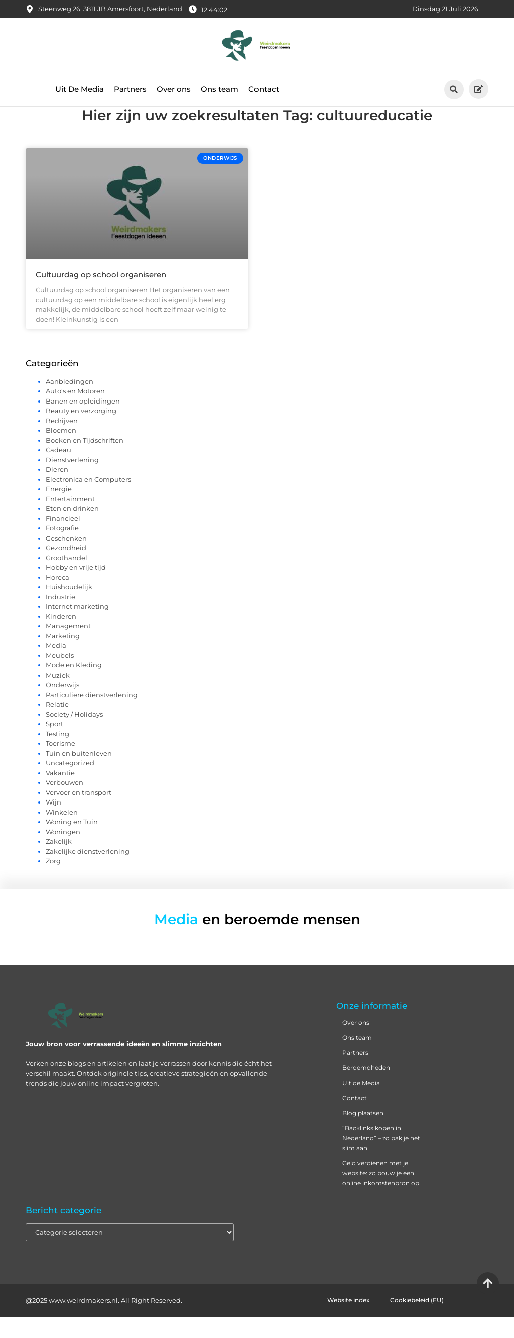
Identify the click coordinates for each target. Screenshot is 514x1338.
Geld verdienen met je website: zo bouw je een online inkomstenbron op (380, 1194)
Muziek (58, 696)
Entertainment (70, 520)
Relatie (57, 725)
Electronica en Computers (88, 500)
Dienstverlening (72, 481)
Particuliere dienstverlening (92, 716)
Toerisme (60, 764)
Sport (54, 745)
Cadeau (58, 471)
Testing (57, 755)
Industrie (60, 618)
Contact (263, 89)
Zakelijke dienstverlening (88, 872)
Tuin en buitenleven (79, 774)
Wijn (53, 823)
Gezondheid (66, 569)
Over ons (174, 89)
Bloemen (61, 451)
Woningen (63, 853)
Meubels (60, 677)
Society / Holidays (74, 735)
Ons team (219, 89)
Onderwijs (62, 706)
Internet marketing (77, 627)
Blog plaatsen (362, 1134)
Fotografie (62, 549)
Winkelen (62, 833)
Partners (130, 89)
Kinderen (61, 637)
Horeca (57, 598)
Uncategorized (70, 784)
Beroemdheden (366, 1089)
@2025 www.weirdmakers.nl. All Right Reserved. (104, 1321)
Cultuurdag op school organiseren (101, 295)
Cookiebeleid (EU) (417, 1321)
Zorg (53, 882)
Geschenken (66, 559)
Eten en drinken (72, 529)
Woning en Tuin (72, 843)
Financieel (63, 540)
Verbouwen (64, 803)
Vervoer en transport (78, 814)
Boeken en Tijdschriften (84, 461)
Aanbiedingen (69, 402)
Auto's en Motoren (75, 412)
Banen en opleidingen (83, 422)
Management (68, 647)
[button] (454, 89)
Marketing (63, 657)
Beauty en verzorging (81, 432)
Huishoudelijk (69, 608)
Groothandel (66, 579)
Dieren (57, 490)
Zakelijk (59, 862)
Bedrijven (62, 442)
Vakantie (60, 794)
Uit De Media (79, 89)
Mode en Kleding (74, 686)
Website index (348, 1321)
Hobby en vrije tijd (76, 588)
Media (56, 666)
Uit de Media (361, 1104)
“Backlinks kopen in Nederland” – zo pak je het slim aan (381, 1159)
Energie (59, 510)
